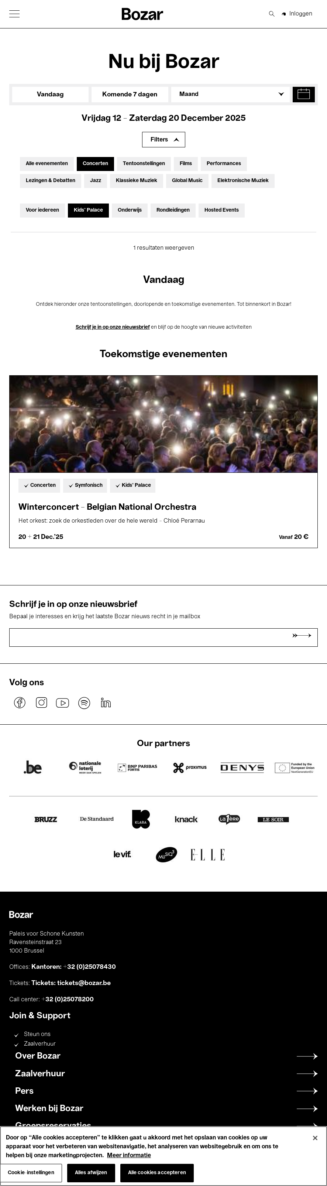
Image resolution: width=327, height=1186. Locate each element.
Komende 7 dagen (129, 95)
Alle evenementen (47, 163)
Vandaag (50, 95)
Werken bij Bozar (49, 1109)
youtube (62, 702)
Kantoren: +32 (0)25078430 (73, 967)
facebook (20, 702)
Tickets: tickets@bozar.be (71, 983)
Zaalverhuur (40, 1044)
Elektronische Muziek (243, 180)
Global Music (187, 180)
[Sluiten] (315, 1138)
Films (186, 163)
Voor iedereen (42, 210)
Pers (24, 1091)
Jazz (95, 180)
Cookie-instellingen (31, 1172)
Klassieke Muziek (136, 180)
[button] (14, 13)
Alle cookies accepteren (157, 1172)
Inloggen (300, 14)
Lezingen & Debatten (50, 180)
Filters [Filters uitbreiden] (159, 140)
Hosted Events (221, 210)
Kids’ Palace (88, 210)
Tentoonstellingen (144, 163)
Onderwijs (130, 210)
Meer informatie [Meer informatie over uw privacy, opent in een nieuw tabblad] (129, 1155)
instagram (41, 702)
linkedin (105, 702)
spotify (84, 702)
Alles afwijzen (91, 1172)
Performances (224, 163)
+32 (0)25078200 (67, 999)
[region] (163, 1156)
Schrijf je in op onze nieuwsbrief (113, 327)
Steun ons (37, 1034)
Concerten (95, 163)
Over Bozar (38, 1056)
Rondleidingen (173, 210)
